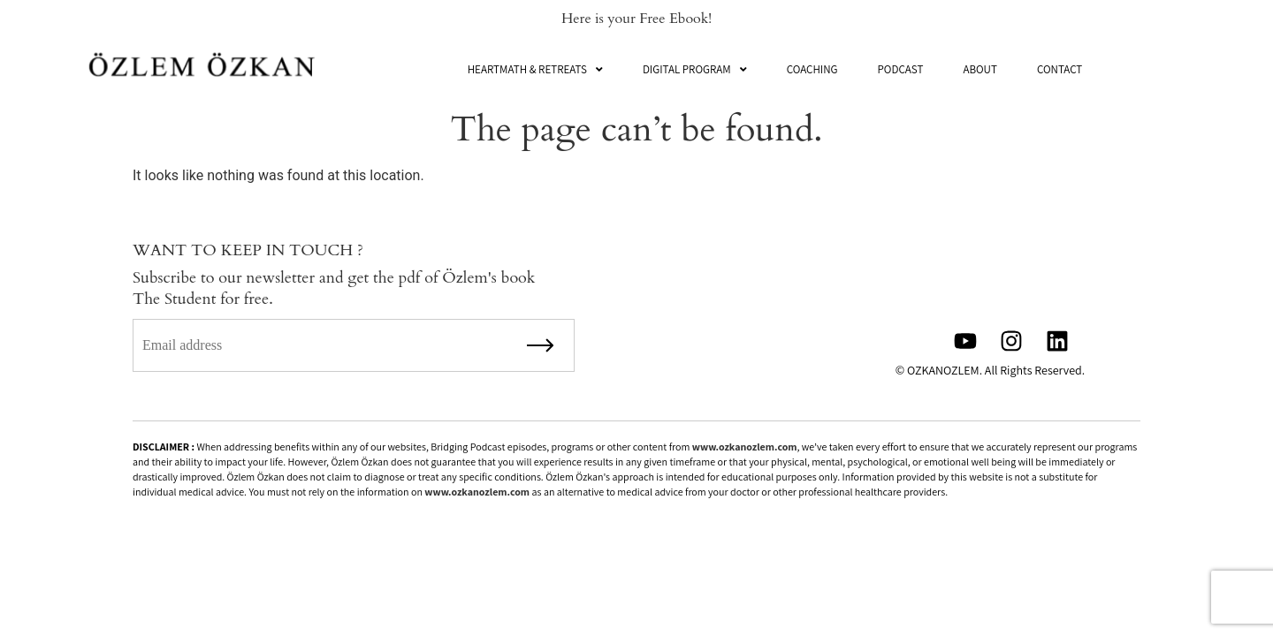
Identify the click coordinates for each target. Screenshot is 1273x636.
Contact (1059, 69)
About (980, 69)
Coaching (812, 69)
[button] (535, 69)
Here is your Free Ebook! (636, 18)
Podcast (901, 69)
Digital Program (695, 69)
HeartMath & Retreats (535, 69)
